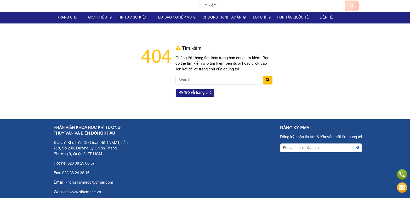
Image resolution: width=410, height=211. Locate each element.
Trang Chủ (67, 30)
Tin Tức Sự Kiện (132, 30)
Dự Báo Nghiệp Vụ (175, 30)
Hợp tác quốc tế (293, 30)
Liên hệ (326, 30)
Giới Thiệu (97, 30)
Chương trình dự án (222, 30)
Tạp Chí (259, 30)
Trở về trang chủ (195, 105)
